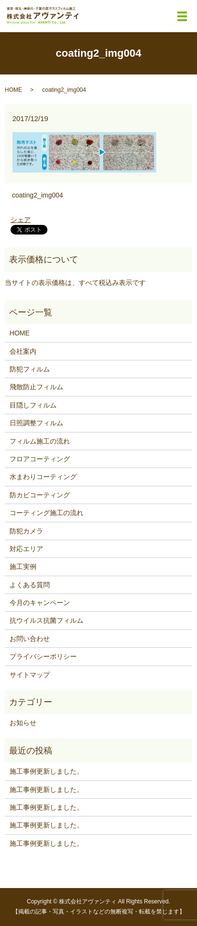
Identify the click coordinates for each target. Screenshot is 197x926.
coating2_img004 (37, 195)
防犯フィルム (30, 369)
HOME (13, 89)
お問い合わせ (30, 638)
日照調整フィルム (36, 423)
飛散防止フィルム (36, 387)
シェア (21, 219)
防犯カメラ (26, 531)
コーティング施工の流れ (46, 513)
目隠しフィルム (33, 405)
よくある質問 (30, 585)
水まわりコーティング (43, 477)
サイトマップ (30, 675)
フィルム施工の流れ (40, 441)
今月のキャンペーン (40, 602)
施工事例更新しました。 (46, 771)
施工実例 (23, 566)
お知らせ (23, 723)
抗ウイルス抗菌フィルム (46, 620)
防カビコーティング (40, 495)
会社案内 (23, 351)
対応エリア (26, 549)
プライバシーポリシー (43, 656)
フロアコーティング (40, 459)
